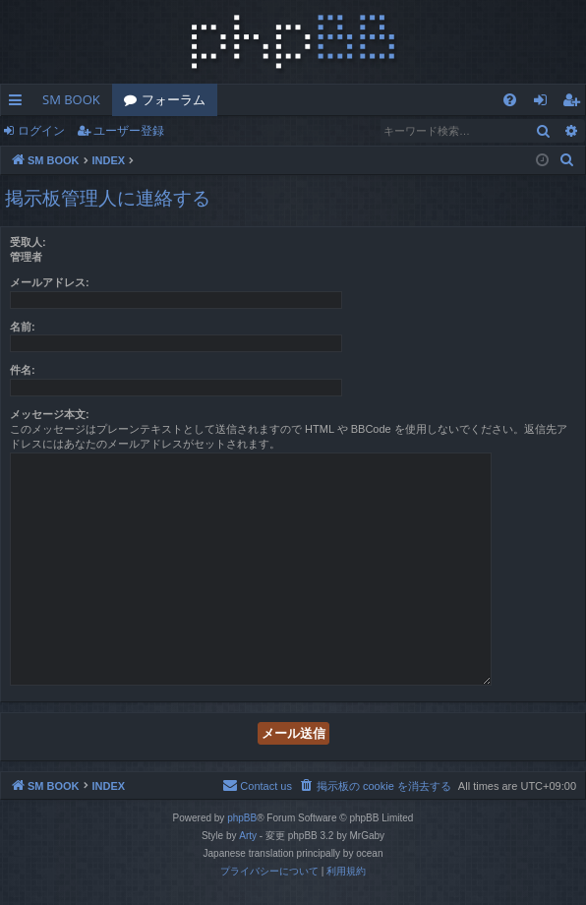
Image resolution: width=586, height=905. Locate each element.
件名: (22, 370)
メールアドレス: (49, 282)
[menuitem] (510, 100)
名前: (22, 326)
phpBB (242, 818)
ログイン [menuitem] (545, 103)
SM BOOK (71, 99)
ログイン (41, 130)
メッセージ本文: (49, 414)
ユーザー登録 (128, 130)
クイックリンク (19, 103)
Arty (248, 835)
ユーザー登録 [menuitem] (575, 103)
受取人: (28, 242)
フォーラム (173, 99)
